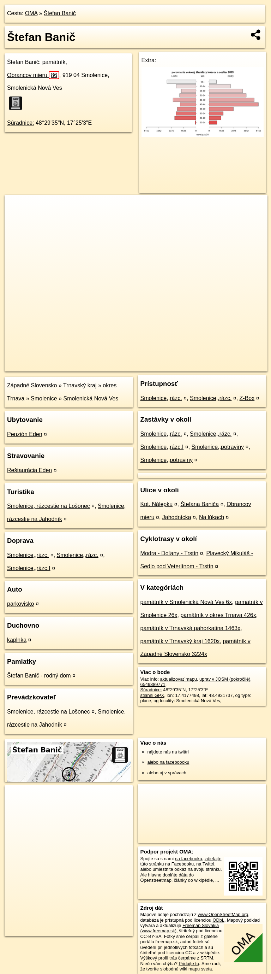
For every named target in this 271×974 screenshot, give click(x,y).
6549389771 (152, 684)
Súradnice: (20, 123)
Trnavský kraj (80, 385)
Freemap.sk (182, 366)
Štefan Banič (60, 13)
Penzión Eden (24, 434)
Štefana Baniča (199, 504)
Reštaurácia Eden (29, 470)
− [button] (16, 217)
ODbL (218, 920)
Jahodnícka (176, 517)
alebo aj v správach (166, 772)
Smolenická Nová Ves (91, 398)
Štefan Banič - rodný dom (39, 676)
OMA (31, 13)
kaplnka (16, 640)
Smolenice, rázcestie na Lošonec (48, 506)
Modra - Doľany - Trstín (169, 553)
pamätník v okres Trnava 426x (218, 615)
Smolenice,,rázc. (28, 555)
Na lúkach (211, 517)
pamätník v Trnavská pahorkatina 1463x (190, 628)
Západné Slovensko (32, 385)
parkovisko (20, 604)
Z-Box (247, 398)
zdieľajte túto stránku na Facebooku (181, 861)
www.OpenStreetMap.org (223, 914)
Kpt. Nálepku (156, 504)
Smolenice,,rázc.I (28, 568)
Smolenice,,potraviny (218, 447)
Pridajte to (189, 963)
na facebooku (188, 858)
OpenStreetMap (145, 366)
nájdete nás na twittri (168, 752)
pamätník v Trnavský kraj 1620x (180, 641)
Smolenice (44, 398)
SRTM (206, 958)
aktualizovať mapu (178, 679)
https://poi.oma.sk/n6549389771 (236, 366)
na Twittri (205, 864)
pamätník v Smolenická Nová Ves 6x (186, 602)
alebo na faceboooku (168, 762)
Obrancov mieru (33, 75)
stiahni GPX (152, 695)
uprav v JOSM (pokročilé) (224, 679)
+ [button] (16, 206)
